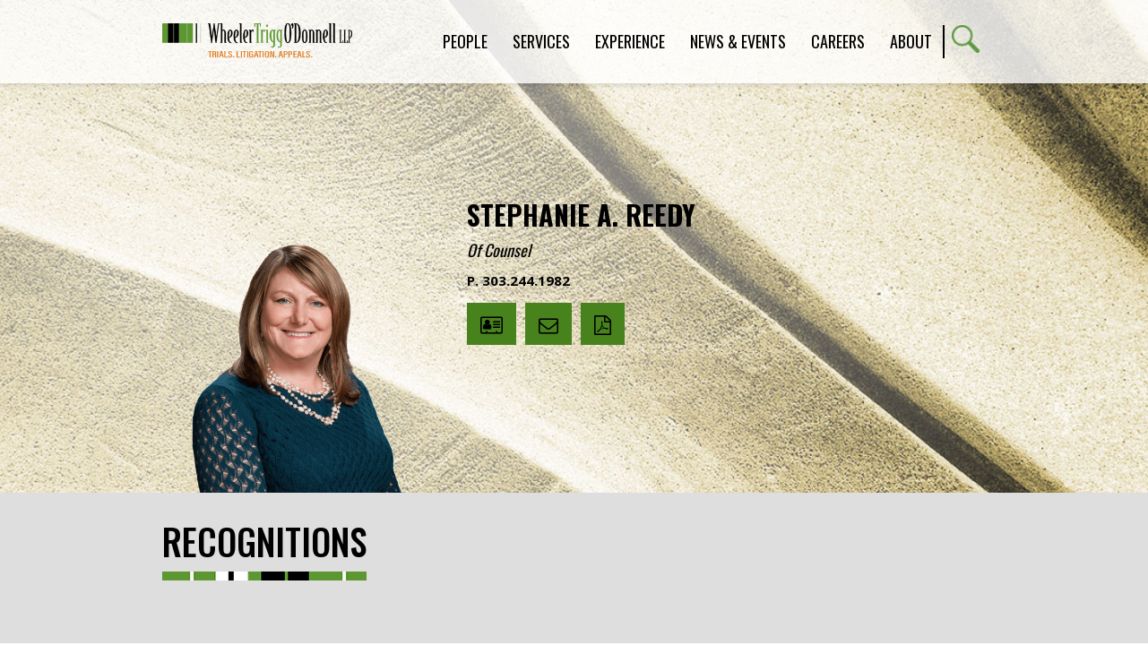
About (911, 41)
